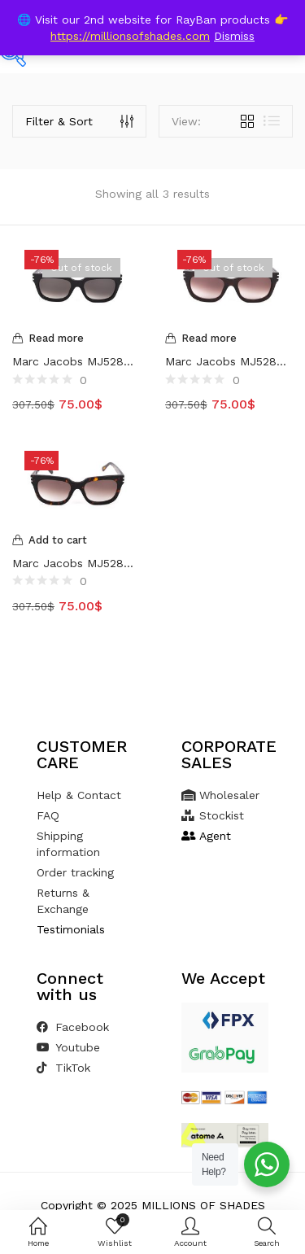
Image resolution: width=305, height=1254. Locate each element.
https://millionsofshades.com (130, 35)
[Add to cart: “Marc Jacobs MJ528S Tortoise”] (76, 540)
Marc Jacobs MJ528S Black (76, 361)
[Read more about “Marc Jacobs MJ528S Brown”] (229, 338)
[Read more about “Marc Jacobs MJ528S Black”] (76, 338)
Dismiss (234, 35)
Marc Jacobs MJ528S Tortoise (76, 563)
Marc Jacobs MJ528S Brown (229, 361)
